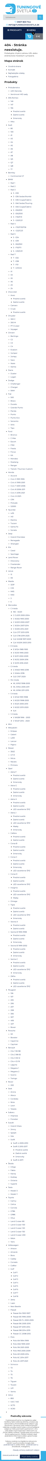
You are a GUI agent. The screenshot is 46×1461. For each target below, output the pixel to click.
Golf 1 (15, 1272)
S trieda (14, 694)
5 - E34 (16, 237)
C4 (12, 346)
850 (12, 1398)
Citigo (13, 1167)
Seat (10, 1088)
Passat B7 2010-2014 (21, 1327)
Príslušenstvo (14, 87)
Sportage (15, 554)
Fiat (9, 394)
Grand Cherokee (18, 537)
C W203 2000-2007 (21, 622)
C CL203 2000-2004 (21, 615)
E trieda (14, 646)
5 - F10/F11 (17, 247)
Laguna (14, 1065)
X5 (12, 278)
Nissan (11, 748)
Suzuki (11, 1123)
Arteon (14, 1248)
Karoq (13, 1174)
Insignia (14, 888)
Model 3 (14, 1191)
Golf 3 (15, 1279)
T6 (12, 1378)
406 (12, 1020)
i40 (12, 516)
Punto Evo (15, 418)
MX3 (12, 595)
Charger (14, 387)
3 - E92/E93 (18, 213)
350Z (13, 751)
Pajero (13, 745)
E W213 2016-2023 (20, 663)
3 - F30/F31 (17, 217)
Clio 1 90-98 (15, 1051)
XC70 (13, 1405)
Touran (13, 1385)
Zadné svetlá (18, 115)
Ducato (14, 404)
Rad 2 (13, 186)
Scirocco (14, 1364)
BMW (10, 179)
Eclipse (14, 731)
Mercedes (12, 605)
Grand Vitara (16, 1126)
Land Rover (13, 557)
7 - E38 (16, 261)
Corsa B (14, 843)
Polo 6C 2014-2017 (20, 1357)
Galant (13, 734)
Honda (11, 472)
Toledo (13, 1109)
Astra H (14, 799)
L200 (13, 738)
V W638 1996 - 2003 (21, 717)
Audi (10, 125)
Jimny (13, 1129)
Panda (13, 411)
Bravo (13, 401)
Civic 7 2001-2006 (18, 486)
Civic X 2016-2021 (18, 493)
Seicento (14, 421)
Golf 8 (15, 1296)
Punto (13, 414)
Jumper (14, 353)
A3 (12, 138)
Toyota (11, 1197)
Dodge (11, 380)
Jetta (13, 1300)
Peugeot (12, 990)
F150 (12, 445)
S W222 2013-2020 (20, 707)
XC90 (13, 1409)
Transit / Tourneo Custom (22, 469)
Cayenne (14, 1041)
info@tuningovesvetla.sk (22, 25)
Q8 (12, 166)
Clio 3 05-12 (15, 1058)
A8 (12, 156)
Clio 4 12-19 (15, 1061)
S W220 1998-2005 (21, 700)
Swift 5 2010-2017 (20, 1146)
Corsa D (14, 874)
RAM (13, 390)
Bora (13, 1255)
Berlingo (14, 336)
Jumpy (14, 356)
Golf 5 (15, 1286)
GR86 (13, 1214)
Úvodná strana (14, 66)
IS (11, 574)
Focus (13, 452)
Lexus (10, 571)
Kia (9, 547)
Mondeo (14, 459)
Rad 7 (13, 254)
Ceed (13, 550)
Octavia (14, 1180)
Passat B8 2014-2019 (21, 1330)
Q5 (12, 159)
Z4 (12, 288)
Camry (13, 1201)
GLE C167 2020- (19, 676)
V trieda (14, 714)
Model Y (14, 1194)
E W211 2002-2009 (20, 656)
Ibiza (13, 1102)
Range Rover (16, 568)
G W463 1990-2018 (21, 670)
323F (13, 585)
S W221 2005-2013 (20, 704)
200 (12, 1085)
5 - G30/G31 (18, 251)
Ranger (14, 465)
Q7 (12, 162)
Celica (13, 1204)
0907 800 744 (23, 22)
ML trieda (15, 680)
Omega (14, 901)
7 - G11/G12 (17, 268)
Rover (10, 1082)
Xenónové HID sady (19, 94)
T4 (12, 1371)
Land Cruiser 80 (17, 1221)
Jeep (10, 534)
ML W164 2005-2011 (21, 687)
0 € (38, 36)
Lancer (14, 741)
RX (12, 578)
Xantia (13, 367)
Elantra (14, 520)
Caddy (13, 1259)
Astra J (13, 813)
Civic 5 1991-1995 (18, 479)
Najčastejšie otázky (16, 73)
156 (12, 108)
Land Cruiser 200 (18, 1235)
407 (12, 1024)
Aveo (13, 295)
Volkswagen (13, 1245)
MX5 (12, 591)
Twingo (14, 1078)
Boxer (13, 1027)
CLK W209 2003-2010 (22, 643)
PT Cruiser (15, 326)
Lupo (13, 1303)
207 (12, 1007)
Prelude (14, 503)
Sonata (14, 530)
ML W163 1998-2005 (21, 683)
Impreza (14, 1116)
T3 (12, 1368)
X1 (11, 271)
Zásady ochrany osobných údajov (26, 1450)
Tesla (10, 1187)
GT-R (13, 755)
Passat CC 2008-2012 (22, 1334)
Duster (14, 373)
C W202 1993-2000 (21, 619)
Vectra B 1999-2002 (19, 946)
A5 (12, 145)
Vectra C (14, 959)
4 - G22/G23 (18, 231)
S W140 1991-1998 (20, 697)
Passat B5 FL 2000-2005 (23, 1320)
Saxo (13, 360)
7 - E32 (16, 258)
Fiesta (13, 448)
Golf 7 (15, 1293)
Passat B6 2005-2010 (22, 1323)
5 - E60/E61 (17, 244)
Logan (13, 377)
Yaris (13, 1242)
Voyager (14, 329)
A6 (12, 149)
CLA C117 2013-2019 (21, 632)
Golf (12, 1269)
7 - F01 (15, 264)
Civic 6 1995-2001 (18, 482)
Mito (12, 122)
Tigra (13, 905)
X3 (12, 275)
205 (12, 1000)
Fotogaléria (13, 76)
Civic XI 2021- (16, 496)
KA (12, 455)
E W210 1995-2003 (20, 653)
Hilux (13, 1218)
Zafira (13, 976)
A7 (12, 152)
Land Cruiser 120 (18, 1228)
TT (12, 169)
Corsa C (14, 857)
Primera (14, 765)
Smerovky (17, 118)
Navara (13, 762)
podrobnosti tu (10, 1445)
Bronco (14, 435)
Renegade (15, 540)
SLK (14, 711)
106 (12, 993)
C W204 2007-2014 (21, 625)
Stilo (12, 425)
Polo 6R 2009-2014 (21, 1354)
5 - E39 (16, 241)
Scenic (13, 1075)
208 (12, 1010)
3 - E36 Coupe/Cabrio (22, 200)
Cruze (13, 309)
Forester (14, 1119)
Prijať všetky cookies (30, 1456)
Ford (10, 431)
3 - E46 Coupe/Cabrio (22, 207)
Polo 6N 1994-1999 (21, 1340)
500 (12, 397)
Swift (13, 1139)
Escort (13, 442)
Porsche (11, 1031)
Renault (11, 1048)
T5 (12, 1374)
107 (12, 997)
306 (12, 1014)
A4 (12, 142)
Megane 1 (15, 1068)
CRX (12, 499)
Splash (13, 1133)
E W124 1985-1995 (20, 649)
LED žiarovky (16, 91)
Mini (10, 724)
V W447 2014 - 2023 (21, 721)
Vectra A (14, 922)
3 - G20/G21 (18, 220)
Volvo (10, 1395)
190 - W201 (17, 612)
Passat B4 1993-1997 (21, 1313)
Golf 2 (15, 1276)
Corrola (14, 1208)
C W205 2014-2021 (20, 629)
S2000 (13, 506)
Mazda (11, 581)
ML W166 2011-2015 (21, 690)
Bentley (11, 173)
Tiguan (14, 1381)
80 (12, 128)
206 (12, 1003)
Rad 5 (13, 234)
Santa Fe (14, 527)
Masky (15, 826)
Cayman (14, 1044)
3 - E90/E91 (17, 210)
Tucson (14, 523)
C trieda (14, 608)
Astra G (14, 785)
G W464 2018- (19, 673)
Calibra (14, 833)
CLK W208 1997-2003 (22, 639)
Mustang (14, 462)
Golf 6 (15, 1289)
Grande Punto (17, 408)
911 (12, 1034)
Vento (13, 1392)
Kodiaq (14, 1177)
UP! (12, 1388)
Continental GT (17, 176)
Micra (13, 758)
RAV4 (13, 1238)
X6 (12, 282)
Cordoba (14, 1099)
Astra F (14, 772)
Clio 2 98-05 (16, 1054)
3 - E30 (16, 193)
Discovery (15, 561)
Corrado (14, 1262)
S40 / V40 (15, 1402)
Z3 (12, 285)
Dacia (10, 370)
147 (12, 105)
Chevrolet (12, 292)
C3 (12, 343)
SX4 (12, 1136)
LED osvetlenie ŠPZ (21, 809)
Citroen (11, 333)
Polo (12, 1337)
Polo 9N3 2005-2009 (21, 1351)
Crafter (14, 1265)
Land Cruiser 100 (18, 1225)
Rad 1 (13, 183)
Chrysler (11, 316)
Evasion (14, 350)
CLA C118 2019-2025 (21, 636)
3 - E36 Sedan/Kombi (22, 196)
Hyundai (11, 510)
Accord (14, 476)
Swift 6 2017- (18, 1160)
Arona (13, 1092)
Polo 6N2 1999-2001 (21, 1344)
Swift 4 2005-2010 (20, 1143)
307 (12, 1017)
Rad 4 (13, 224)
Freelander (15, 564)
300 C (13, 319)
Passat (13, 1310)
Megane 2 (15, 1071)
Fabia (13, 1170)
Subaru (11, 1112)
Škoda (10, 1163)
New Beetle (16, 1306)
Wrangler (15, 544)
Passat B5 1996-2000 (22, 1317)
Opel (10, 768)
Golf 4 (15, 1283)
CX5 (12, 588)
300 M (13, 322)
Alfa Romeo (13, 98)
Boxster (14, 1037)
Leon (13, 1106)
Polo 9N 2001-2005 (21, 1347)
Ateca (13, 1095)
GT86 (13, 1211)
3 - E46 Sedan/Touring (22, 203)
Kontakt (11, 70)
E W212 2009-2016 (20, 659)
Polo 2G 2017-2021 (20, 1361)
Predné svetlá (19, 111)
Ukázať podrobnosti (10, 1455)
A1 (11, 135)
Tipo (12, 428)
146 (12, 101)
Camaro (14, 305)
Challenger (15, 384)
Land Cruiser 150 (18, 1232)
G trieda (14, 666)
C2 (12, 339)
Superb (14, 1184)
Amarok (14, 1252)
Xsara (13, 363)
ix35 (12, 513)
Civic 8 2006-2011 (18, 489)
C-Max (13, 438)
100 (12, 132)
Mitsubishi (12, 728)
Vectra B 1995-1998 (19, 932)
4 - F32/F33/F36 (19, 227)
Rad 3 (13, 190)
